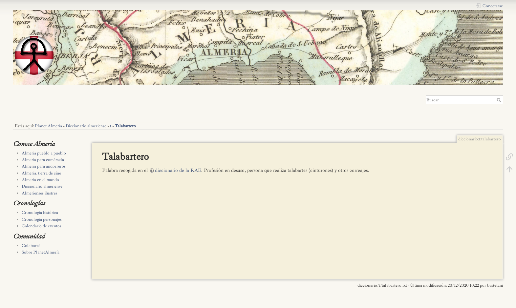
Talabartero (125, 126)
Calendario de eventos (41, 226)
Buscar (500, 100)
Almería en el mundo (40, 179)
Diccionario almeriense (86, 126)
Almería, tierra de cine (41, 173)
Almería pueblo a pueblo (44, 153)
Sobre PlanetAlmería (40, 252)
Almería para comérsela (43, 159)
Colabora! (31, 245)
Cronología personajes (42, 219)
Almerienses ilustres (39, 193)
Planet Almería (48, 126)
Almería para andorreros (44, 166)
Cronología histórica (40, 212)
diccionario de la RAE (178, 170)
